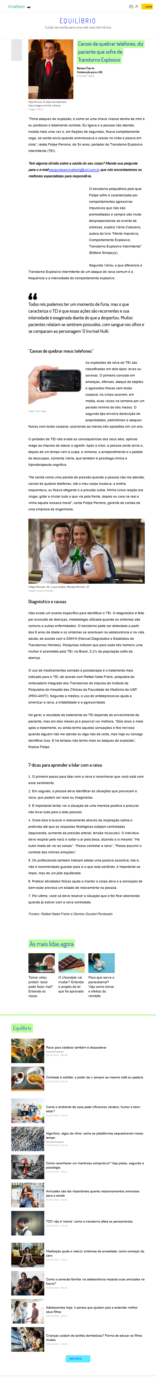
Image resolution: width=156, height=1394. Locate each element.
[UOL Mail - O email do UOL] (131, 6)
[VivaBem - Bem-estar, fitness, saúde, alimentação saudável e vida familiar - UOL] (17, 6)
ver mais (78, 1359)
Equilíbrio (78, 21)
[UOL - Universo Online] (29, 7)
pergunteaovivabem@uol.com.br (74, 170)
